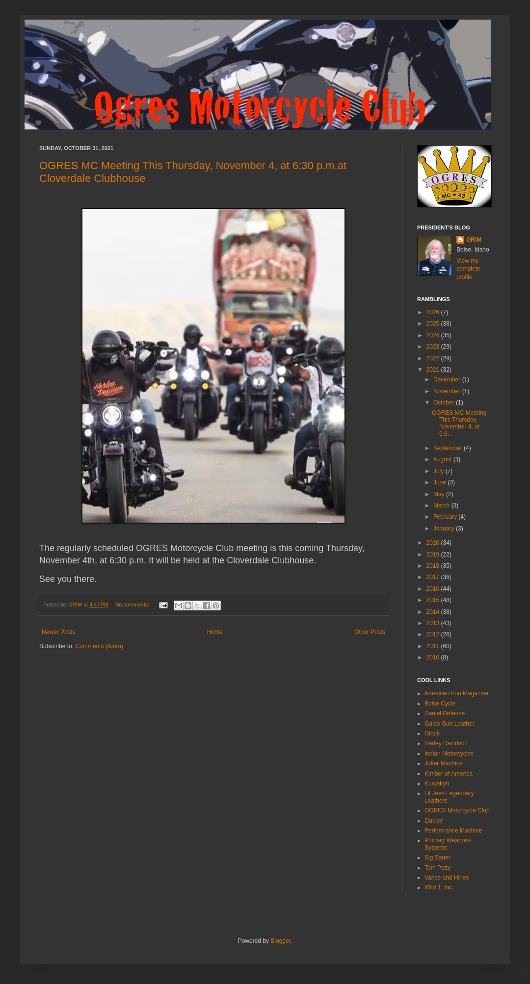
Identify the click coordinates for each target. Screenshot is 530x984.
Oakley (433, 820)
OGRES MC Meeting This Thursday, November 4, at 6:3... (459, 423)
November (447, 391)
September (448, 448)
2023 (433, 346)
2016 (433, 588)
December (447, 379)
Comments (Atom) (99, 646)
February (445, 516)
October (444, 402)
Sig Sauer (437, 857)
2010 (433, 657)
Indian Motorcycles (449, 753)
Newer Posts (58, 632)
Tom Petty (437, 867)
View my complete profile (468, 269)
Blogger (280, 940)
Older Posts (369, 632)
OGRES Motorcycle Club (457, 810)
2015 (433, 600)
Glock (432, 733)
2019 (433, 554)
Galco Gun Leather (449, 723)
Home (215, 632)
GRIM (473, 239)
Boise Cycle (439, 703)
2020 (433, 542)
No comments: (133, 604)
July (439, 471)
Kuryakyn (436, 783)
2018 (433, 565)
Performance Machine (453, 830)
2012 (433, 634)
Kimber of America (448, 773)
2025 (433, 323)
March (442, 505)
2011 (433, 646)
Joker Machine (443, 763)
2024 (433, 335)
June (440, 482)
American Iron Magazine (456, 693)
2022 (433, 358)
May (439, 494)
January (444, 528)
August (443, 459)
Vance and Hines (446, 877)
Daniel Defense (444, 713)
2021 (433, 369)
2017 (433, 577)
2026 (433, 312)
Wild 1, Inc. (438, 887)
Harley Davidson (446, 743)
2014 (433, 611)
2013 (433, 623)
